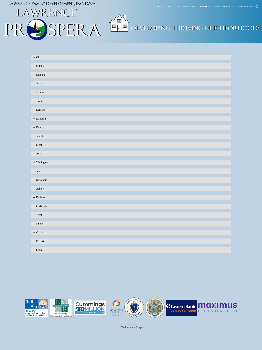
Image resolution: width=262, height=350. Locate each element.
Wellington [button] (42, 162)
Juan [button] (38, 171)
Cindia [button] (39, 232)
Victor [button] (39, 83)
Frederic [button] (40, 241)
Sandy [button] (39, 223)
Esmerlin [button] (41, 118)
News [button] (216, 6)
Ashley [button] (40, 188)
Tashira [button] (40, 101)
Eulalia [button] (40, 66)
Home (160, 6)
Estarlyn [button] (40, 127)
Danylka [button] (40, 109)
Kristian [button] (40, 74)
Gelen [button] (39, 250)
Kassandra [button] (41, 180)
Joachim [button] (40, 136)
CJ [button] (37, 57)
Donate (228, 6)
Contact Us (244, 6)
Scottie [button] (39, 92)
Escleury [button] (40, 197)
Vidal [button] (39, 214)
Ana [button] (38, 153)
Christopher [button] (42, 206)
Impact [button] (205, 6)
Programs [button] (190, 6)
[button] (257, 6)
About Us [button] (173, 6)
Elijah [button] (39, 144)
